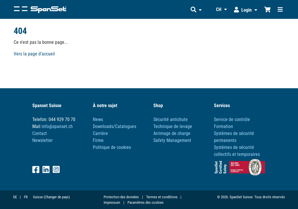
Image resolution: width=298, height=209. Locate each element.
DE (15, 197)
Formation (223, 126)
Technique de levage (172, 126)
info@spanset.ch (57, 126)
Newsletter (42, 140)
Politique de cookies (112, 147)
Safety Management (172, 140)
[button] (196, 9)
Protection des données (121, 197)
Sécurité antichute (170, 119)
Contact (39, 133)
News (98, 119)
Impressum (112, 202)
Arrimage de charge (171, 133)
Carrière (100, 133)
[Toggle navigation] (280, 9)
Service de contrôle (232, 119)
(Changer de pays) (57, 197)
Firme (98, 140)
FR (26, 197)
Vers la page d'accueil (34, 54)
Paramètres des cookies (145, 202)
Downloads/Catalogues (114, 126)
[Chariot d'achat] (267, 9)
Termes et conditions (162, 197)
